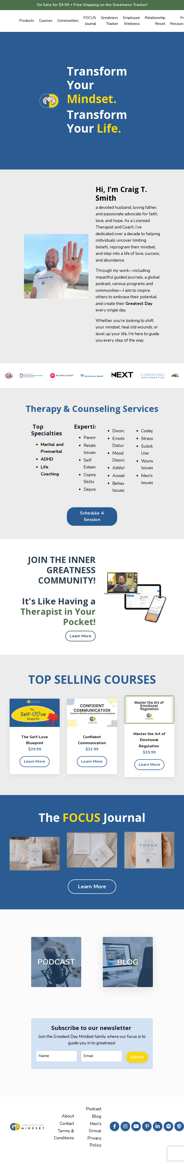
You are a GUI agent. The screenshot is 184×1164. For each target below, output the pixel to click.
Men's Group (95, 1134)
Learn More (35, 768)
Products (26, 21)
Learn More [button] (80, 643)
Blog (96, 1124)
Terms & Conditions (64, 1141)
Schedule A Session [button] (92, 523)
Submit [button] (137, 1064)
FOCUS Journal (89, 21)
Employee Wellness (131, 21)
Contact (67, 1131)
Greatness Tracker (109, 21)
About (68, 1124)
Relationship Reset (155, 21)
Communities (68, 21)
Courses (45, 21)
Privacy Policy (94, 1148)
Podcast (93, 1117)
